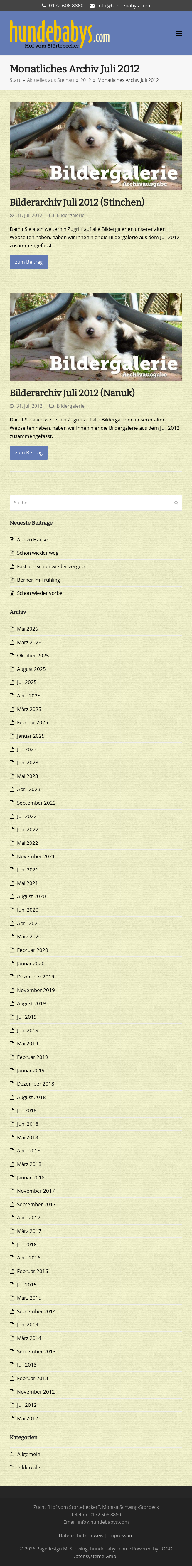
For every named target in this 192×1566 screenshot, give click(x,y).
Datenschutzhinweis (81, 1536)
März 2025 (29, 709)
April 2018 (29, 1150)
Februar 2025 (32, 722)
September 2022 (36, 802)
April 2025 (29, 695)
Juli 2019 (27, 1016)
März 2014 (29, 1338)
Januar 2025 (31, 735)
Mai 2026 (27, 628)
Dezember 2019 (35, 976)
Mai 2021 (27, 883)
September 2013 (36, 1351)
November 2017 (36, 1190)
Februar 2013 (32, 1378)
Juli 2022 (27, 816)
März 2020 (29, 936)
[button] (179, 33)
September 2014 (36, 1311)
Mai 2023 (27, 776)
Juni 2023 (27, 762)
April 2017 (29, 1217)
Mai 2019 (27, 1043)
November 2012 (36, 1391)
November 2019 (36, 990)
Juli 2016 (27, 1244)
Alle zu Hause (32, 539)
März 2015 (29, 1297)
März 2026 (29, 642)
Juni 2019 (27, 1030)
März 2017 (29, 1231)
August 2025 (31, 669)
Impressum (121, 1536)
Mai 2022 (27, 842)
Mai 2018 (27, 1137)
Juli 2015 (27, 1284)
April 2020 (29, 923)
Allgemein (28, 1454)
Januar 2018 (31, 1177)
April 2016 (29, 1257)
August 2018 (31, 1097)
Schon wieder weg (37, 552)
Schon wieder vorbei (40, 593)
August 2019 (31, 1003)
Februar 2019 (32, 1057)
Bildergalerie (71, 215)
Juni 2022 (27, 829)
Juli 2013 (27, 1364)
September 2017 (36, 1204)
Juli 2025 (27, 682)
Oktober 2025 (33, 655)
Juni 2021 (27, 869)
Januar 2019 (31, 1070)
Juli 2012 (27, 1404)
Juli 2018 (27, 1110)
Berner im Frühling (38, 579)
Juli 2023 (27, 749)
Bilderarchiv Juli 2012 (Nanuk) (72, 393)
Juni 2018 (27, 1123)
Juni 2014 (27, 1324)
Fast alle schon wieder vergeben (53, 566)
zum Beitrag (29, 261)
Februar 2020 (32, 950)
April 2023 (29, 789)
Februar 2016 (32, 1271)
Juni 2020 (27, 909)
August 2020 (31, 896)
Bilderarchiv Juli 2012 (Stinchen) (77, 202)
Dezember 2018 (35, 1083)
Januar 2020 (31, 963)
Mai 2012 (27, 1418)
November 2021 (36, 856)
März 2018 (29, 1164)
